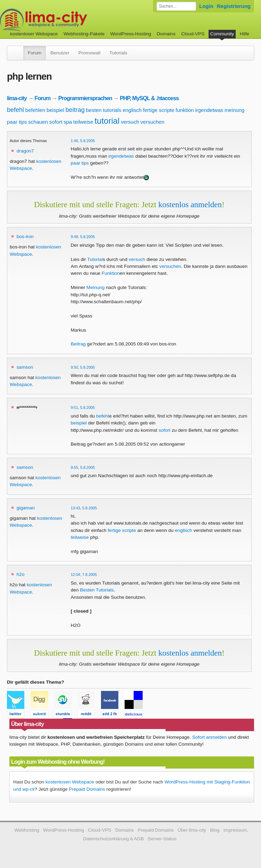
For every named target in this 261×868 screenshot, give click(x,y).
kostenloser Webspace (34, 33)
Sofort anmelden (209, 737)
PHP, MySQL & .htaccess (149, 98)
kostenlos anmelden (190, 204)
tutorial (106, 120)
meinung (235, 110)
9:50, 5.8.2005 (83, 367)
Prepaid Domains (87, 789)
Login (206, 6)
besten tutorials (103, 110)
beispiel (55, 110)
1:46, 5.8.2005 (83, 141)
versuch (130, 122)
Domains (166, 33)
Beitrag (78, 344)
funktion (185, 110)
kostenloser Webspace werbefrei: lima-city (69, 20)
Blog (214, 830)
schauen (38, 122)
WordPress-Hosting (130, 33)
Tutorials (118, 52)
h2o (21, 574)
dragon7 (25, 151)
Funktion (111, 273)
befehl (15, 109)
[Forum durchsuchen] (176, 6)
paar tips (17, 122)
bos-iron (25, 236)
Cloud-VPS (192, 33)
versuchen (153, 122)
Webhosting (26, 830)
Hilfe (244, 33)
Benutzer (59, 52)
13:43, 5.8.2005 (84, 508)
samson (25, 367)
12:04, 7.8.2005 (84, 574)
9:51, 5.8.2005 (83, 407)
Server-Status (162, 838)
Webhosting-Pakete (84, 33)
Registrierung (234, 6)
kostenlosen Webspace (69, 781)
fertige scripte (158, 110)
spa (68, 122)
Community (222, 33)
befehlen (35, 110)
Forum (34, 52)
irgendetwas (209, 110)
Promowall (89, 52)
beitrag (75, 109)
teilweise (83, 122)
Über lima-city (192, 830)
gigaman (26, 507)
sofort (55, 122)
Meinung (95, 287)
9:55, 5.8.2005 (83, 467)
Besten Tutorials (96, 590)
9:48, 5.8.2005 (83, 237)
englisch (132, 110)
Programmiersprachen (85, 98)
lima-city (17, 98)
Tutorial (95, 259)
